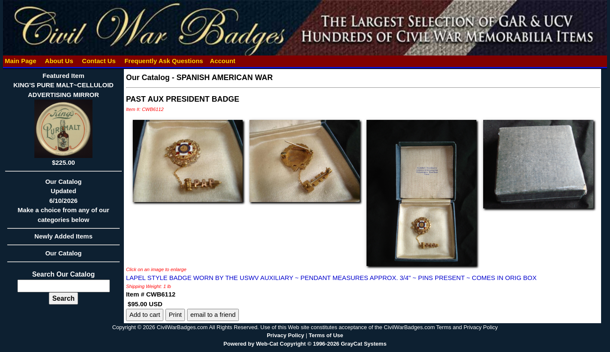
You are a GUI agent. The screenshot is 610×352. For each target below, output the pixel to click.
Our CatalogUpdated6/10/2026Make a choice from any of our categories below (63, 203)
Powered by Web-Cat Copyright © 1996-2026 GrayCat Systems (305, 344)
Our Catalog (63, 253)
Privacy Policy (285, 335)
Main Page (20, 60)
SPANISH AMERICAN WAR (224, 77)
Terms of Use (326, 335)
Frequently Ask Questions (164, 60)
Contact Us (99, 60)
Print (175, 314)
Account (222, 60)
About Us (59, 60)
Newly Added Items (63, 239)
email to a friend (213, 314)
